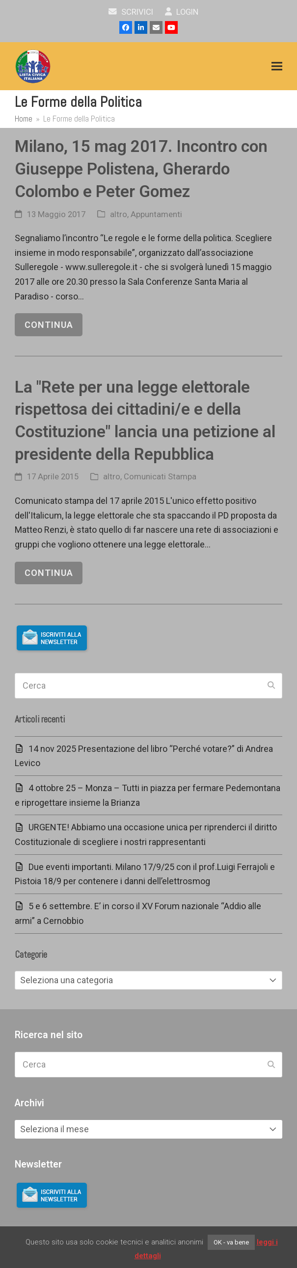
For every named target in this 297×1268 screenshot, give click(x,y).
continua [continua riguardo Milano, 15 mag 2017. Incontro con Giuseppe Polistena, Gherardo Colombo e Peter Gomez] (49, 325)
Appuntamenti (156, 214)
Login (182, 12)
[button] (276, 66)
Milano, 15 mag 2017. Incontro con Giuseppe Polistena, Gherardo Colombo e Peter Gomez (141, 168)
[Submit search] (271, 686)
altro (118, 214)
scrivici (130, 12)
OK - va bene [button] (231, 1242)
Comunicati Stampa (160, 476)
